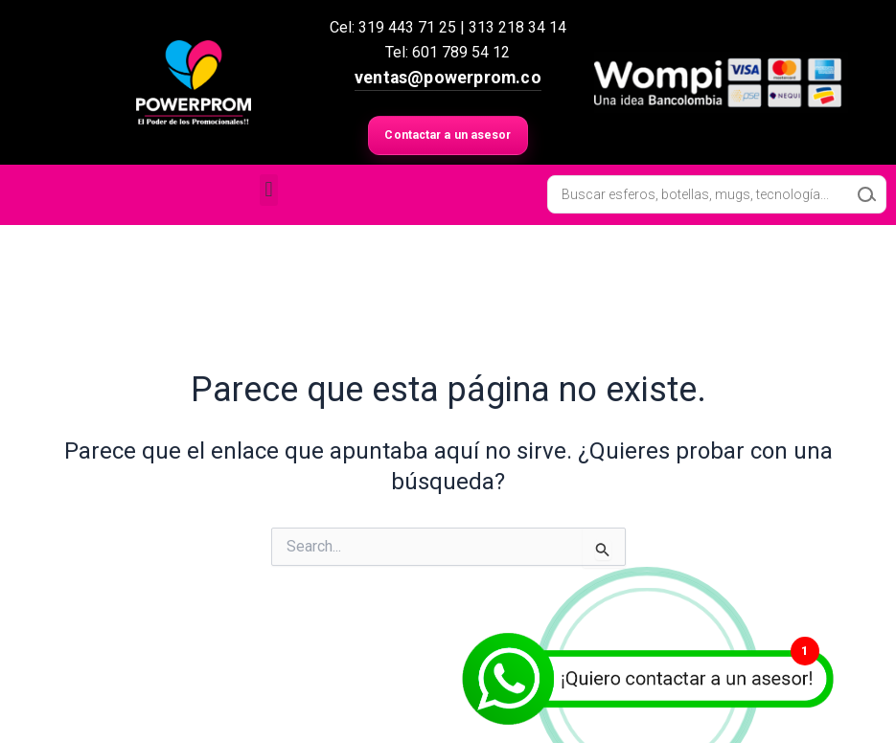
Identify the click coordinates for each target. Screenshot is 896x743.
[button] (269, 192)
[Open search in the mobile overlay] (716, 197)
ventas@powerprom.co (448, 77)
